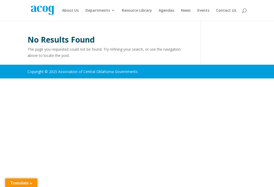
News (186, 11)
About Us (70, 11)
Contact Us (226, 11)
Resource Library (137, 11)
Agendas (166, 11)
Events (203, 11)
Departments (97, 11)
